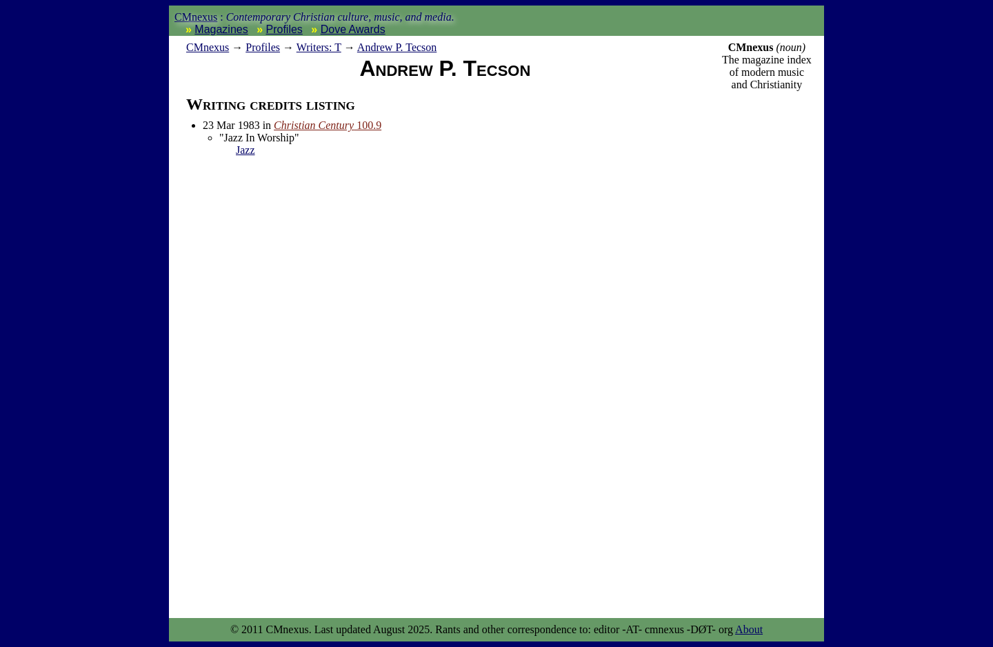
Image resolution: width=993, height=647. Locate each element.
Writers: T (319, 47)
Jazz (245, 150)
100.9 (327, 125)
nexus (207, 47)
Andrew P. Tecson (397, 47)
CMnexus (195, 17)
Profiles (284, 29)
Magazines (221, 29)
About (749, 629)
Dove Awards (353, 29)
